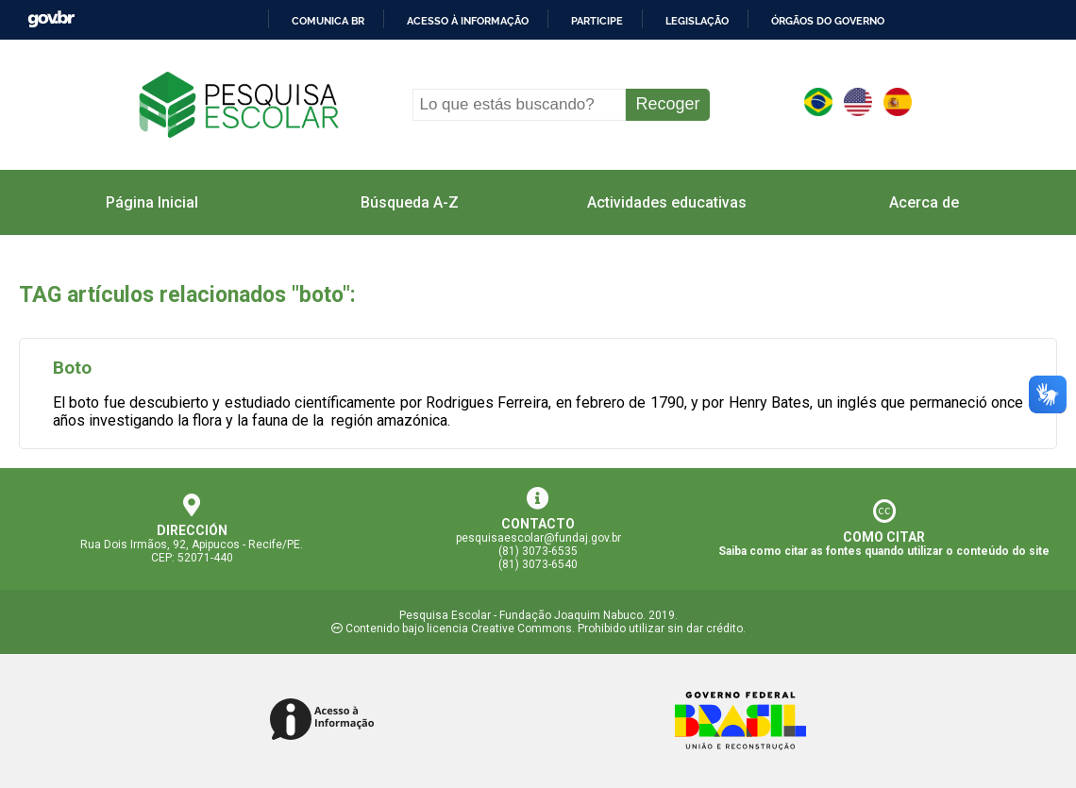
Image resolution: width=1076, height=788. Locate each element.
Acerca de (924, 202)
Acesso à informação (468, 20)
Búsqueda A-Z (410, 202)
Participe (597, 20)
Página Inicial (152, 202)
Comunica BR (328, 20)
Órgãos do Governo (827, 20)
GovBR (51, 19)
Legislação (697, 20)
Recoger (667, 103)
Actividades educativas (667, 202)
